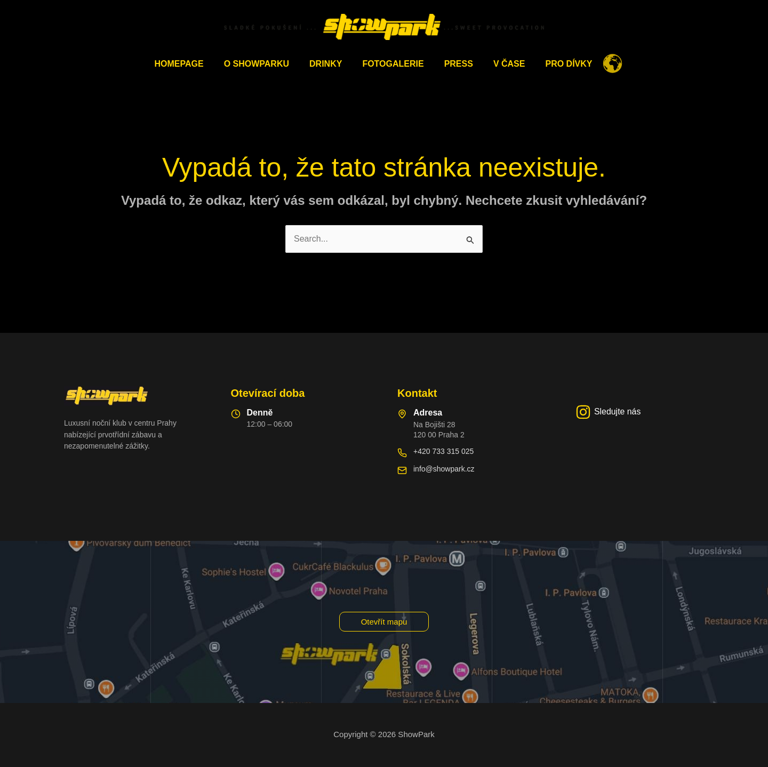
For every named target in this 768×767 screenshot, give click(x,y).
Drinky (329, 63)
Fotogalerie (392, 63)
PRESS (455, 63)
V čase (503, 63)
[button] (384, 622)
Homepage (188, 63)
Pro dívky (558, 63)
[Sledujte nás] (608, 412)
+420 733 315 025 (443, 451)
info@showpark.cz (444, 469)
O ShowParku (262, 63)
